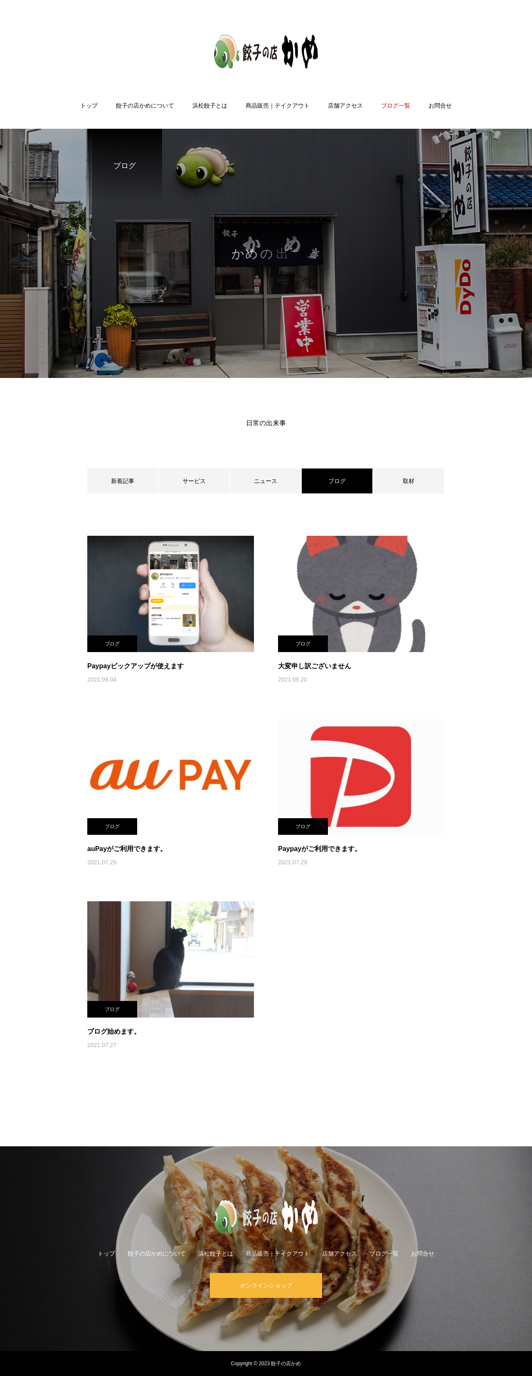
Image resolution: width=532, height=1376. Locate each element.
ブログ (112, 644)
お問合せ (440, 105)
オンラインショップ (266, 1285)
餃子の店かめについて (145, 105)
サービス (194, 481)
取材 (408, 481)
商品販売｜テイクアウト (278, 105)
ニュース (265, 481)
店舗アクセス (345, 105)
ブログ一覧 (395, 105)
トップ (89, 105)
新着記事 (122, 481)
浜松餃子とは (209, 105)
